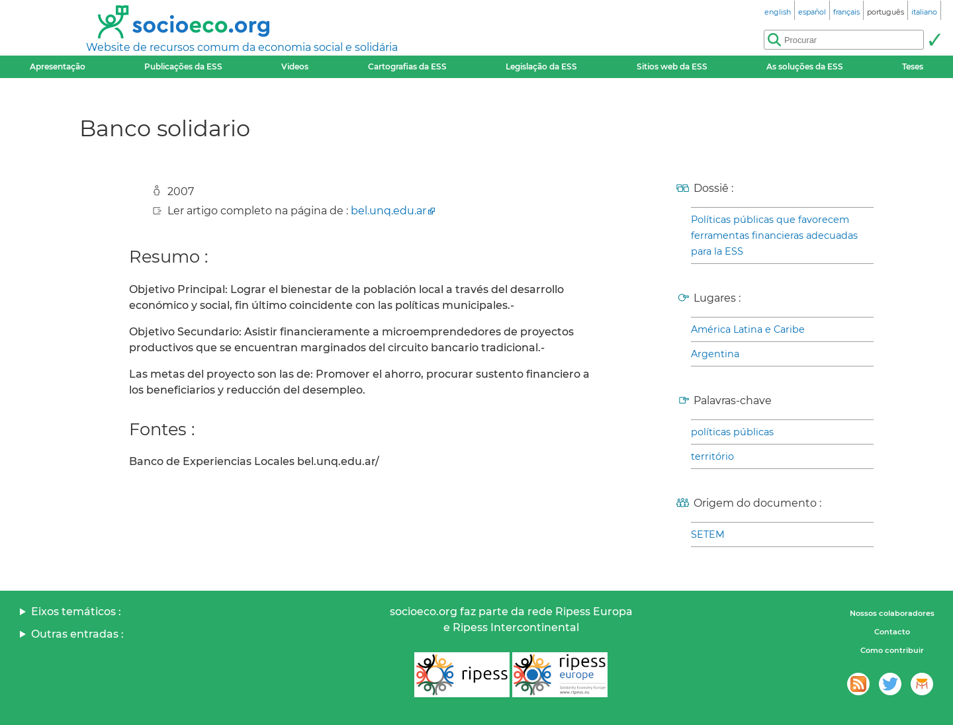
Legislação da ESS (541, 66)
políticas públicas (732, 432)
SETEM (708, 534)
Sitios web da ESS (672, 66)
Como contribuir (892, 650)
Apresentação (57, 66)
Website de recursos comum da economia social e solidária (242, 47)
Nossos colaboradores (892, 613)
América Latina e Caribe (748, 329)
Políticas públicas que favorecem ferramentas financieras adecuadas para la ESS (774, 235)
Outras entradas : (77, 634)
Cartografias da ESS (407, 66)
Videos (294, 66)
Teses (912, 66)
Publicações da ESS (183, 66)
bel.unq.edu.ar (388, 210)
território (712, 456)
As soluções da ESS (804, 66)
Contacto (892, 631)
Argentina (715, 354)
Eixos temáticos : (76, 611)
